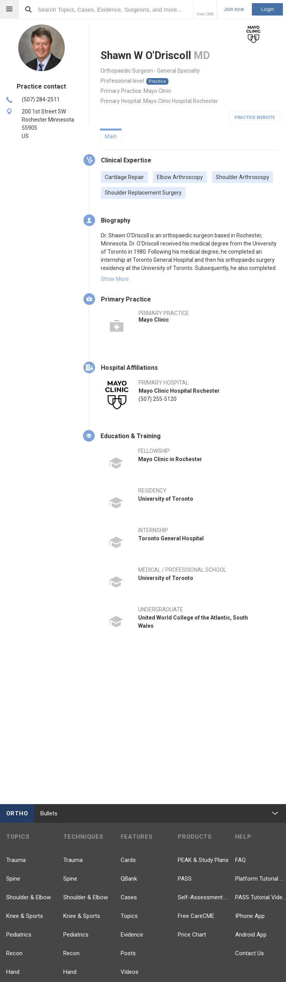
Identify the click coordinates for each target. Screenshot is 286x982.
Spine (13, 878)
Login (267, 9)
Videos (130, 971)
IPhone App (250, 915)
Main (111, 136)
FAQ (240, 860)
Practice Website (254, 117)
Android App (251, 934)
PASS (185, 878)
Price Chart (192, 934)
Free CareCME (196, 915)
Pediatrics (18, 934)
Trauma (16, 860)
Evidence (132, 934)
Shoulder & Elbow (28, 897)
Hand (12, 971)
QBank (129, 878)
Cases (129, 897)
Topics (129, 915)
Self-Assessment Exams (203, 897)
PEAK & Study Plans (203, 860)
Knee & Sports (24, 915)
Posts (128, 953)
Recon (14, 953)
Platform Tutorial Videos (260, 878)
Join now (234, 9)
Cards (128, 860)
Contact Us (249, 953)
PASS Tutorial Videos (260, 897)
